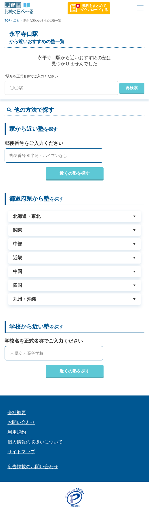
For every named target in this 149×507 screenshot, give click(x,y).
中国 (17, 271)
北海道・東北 (27, 216)
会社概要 (16, 412)
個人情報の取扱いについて (35, 441)
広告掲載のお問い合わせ (32, 466)
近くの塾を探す (75, 173)
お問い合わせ (21, 422)
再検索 (132, 87)
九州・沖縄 (24, 299)
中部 (17, 243)
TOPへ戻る (12, 20)
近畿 (17, 257)
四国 (17, 285)
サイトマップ (21, 451)
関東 (17, 230)
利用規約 (16, 432)
